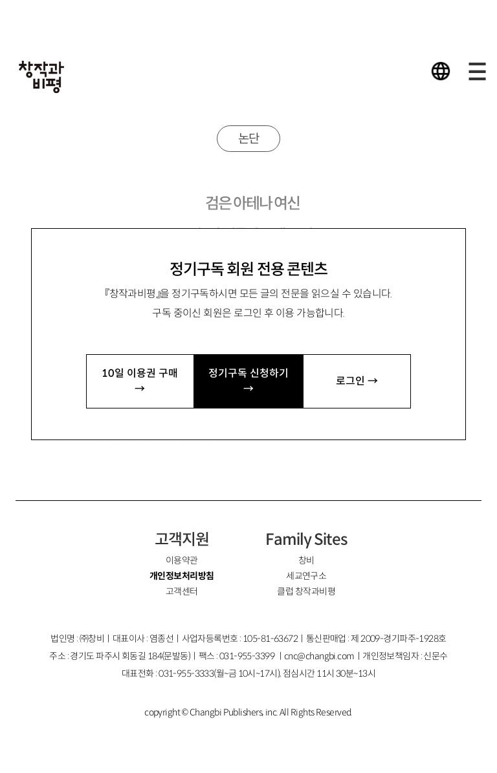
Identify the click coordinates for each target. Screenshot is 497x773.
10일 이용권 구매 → (140, 381)
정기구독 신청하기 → (248, 381)
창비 (306, 560)
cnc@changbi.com (319, 656)
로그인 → (357, 381)
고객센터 (182, 591)
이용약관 (182, 560)
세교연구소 (306, 576)
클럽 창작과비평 (306, 591)
